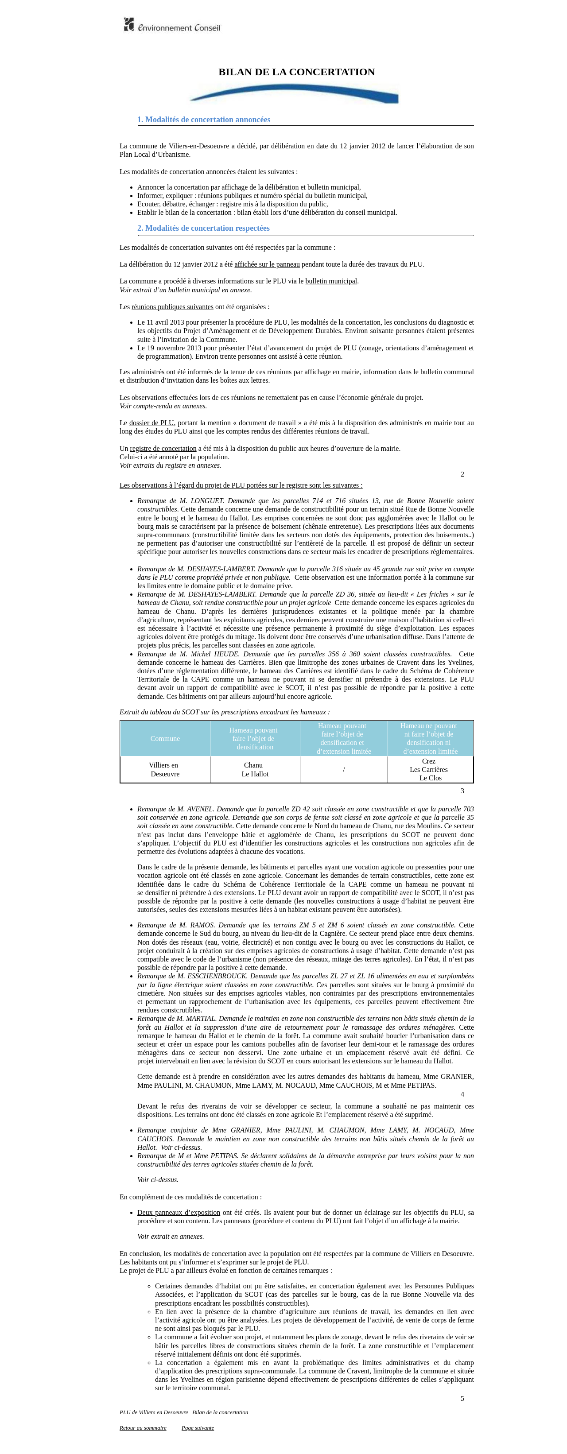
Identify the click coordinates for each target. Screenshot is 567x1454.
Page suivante (198, 1427)
